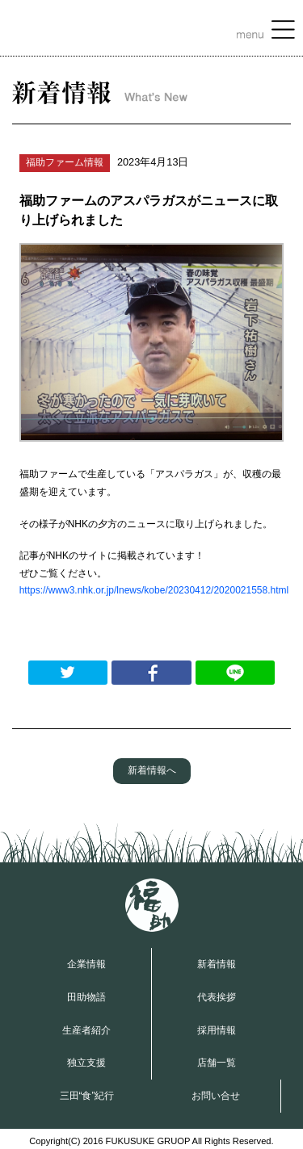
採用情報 (216, 1030)
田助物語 (86, 997)
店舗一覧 (216, 1062)
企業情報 (86, 964)
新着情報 (216, 964)
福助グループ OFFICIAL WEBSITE (70, 28)
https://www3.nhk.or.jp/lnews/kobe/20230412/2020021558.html (154, 590)
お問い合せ (215, 1095)
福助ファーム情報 (64, 162)
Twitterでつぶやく (67, 672)
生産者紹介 (86, 1030)
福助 (152, 905)
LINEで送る (235, 672)
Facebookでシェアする (151, 672)
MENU (266, 31)
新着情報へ (152, 770)
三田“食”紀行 (87, 1095)
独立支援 (86, 1062)
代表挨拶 (216, 997)
